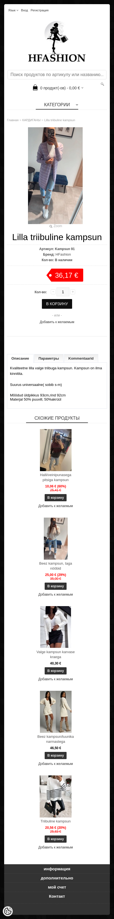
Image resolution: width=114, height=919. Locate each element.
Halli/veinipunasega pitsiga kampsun (55, 477)
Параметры (49, 358)
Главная (13, 120)
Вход (24, 10)
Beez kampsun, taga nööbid (55, 565)
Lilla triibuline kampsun (59, 120)
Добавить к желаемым (57, 322)
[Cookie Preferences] (8, 911)
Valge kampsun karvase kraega (56, 654)
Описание (20, 358)
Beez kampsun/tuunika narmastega (55, 739)
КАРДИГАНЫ (31, 120)
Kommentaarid (81, 358)
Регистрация (40, 10)
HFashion (63, 254)
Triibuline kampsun (55, 821)
